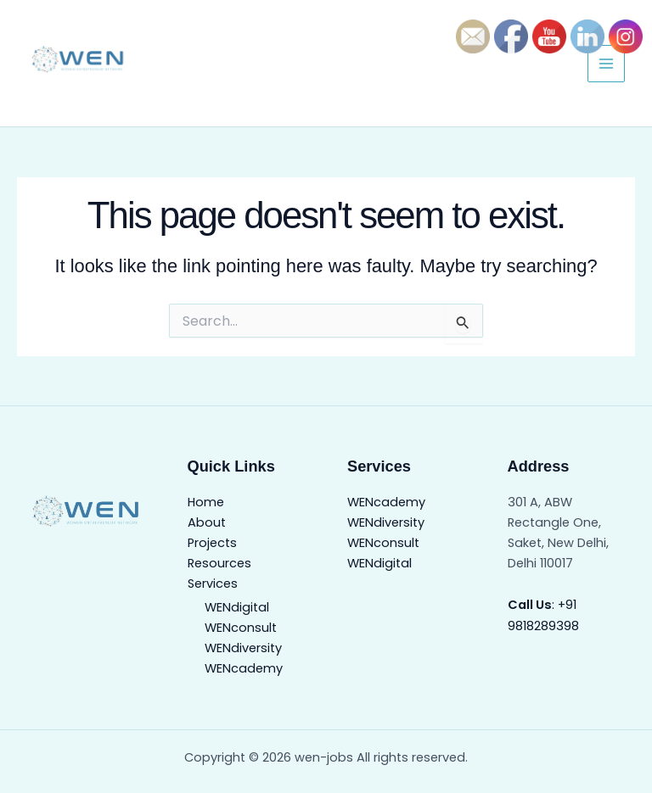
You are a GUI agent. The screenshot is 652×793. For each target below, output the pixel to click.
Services (213, 583)
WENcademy (244, 668)
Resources (219, 563)
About (207, 522)
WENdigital (237, 607)
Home (206, 502)
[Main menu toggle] (606, 63)
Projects (212, 542)
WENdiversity (243, 647)
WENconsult (241, 627)
